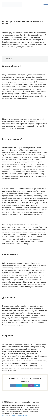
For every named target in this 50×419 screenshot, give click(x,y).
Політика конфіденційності (19, 415)
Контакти (5, 415)
